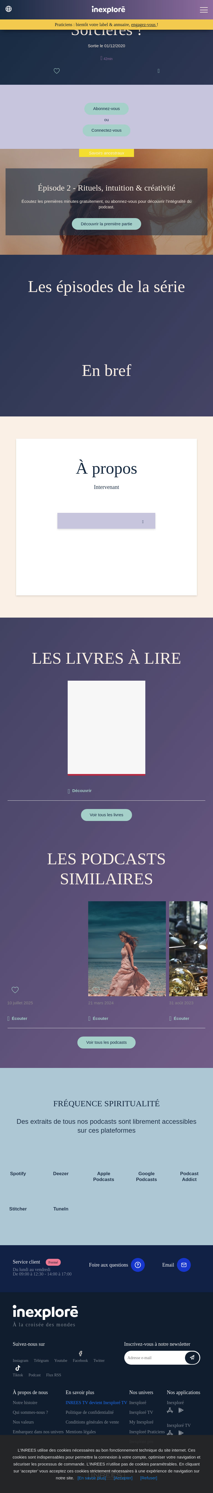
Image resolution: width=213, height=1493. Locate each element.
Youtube (60, 1361)
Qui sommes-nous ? (30, 1412)
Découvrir (82, 790)
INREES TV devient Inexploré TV (96, 1402)
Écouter (19, 1018)
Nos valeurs (23, 1422)
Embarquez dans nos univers (38, 1431)
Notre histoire (25, 1402)
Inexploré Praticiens (147, 1431)
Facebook (80, 1357)
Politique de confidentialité (90, 1412)
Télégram (41, 1361)
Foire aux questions (117, 1265)
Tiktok (18, 1371)
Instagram (20, 1361)
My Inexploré (141, 1422)
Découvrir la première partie (106, 223)
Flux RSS (53, 1375)
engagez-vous (144, 24)
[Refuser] (148, 1477)
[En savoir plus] (91, 1477)
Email (176, 1265)
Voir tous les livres (106, 814)
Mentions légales (81, 1431)
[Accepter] (123, 1477)
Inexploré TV (141, 1412)
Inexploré (137, 1402)
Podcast (35, 1375)
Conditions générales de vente (92, 1422)
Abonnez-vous (106, 108)
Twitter (99, 1361)
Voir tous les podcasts (106, 1042)
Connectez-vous (106, 130)
